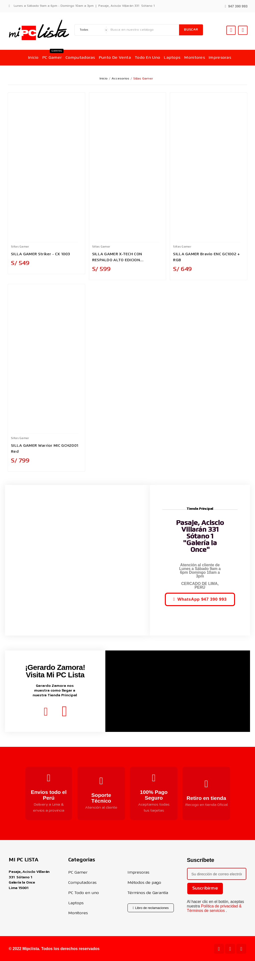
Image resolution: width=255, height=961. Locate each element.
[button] (236, 6)
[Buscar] (143, 29)
